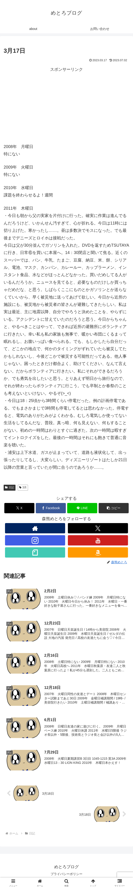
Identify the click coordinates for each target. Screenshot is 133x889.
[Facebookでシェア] (51, 508)
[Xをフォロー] (98, 528)
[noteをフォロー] (35, 552)
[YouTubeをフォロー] (98, 540)
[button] (114, 508)
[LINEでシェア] (82, 508)
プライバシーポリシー (66, 874)
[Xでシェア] (19, 508)
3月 (23, 487)
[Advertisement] (66, 105)
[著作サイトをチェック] (35, 528)
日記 (9, 487)
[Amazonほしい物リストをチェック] (98, 552)
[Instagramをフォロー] (35, 540)
